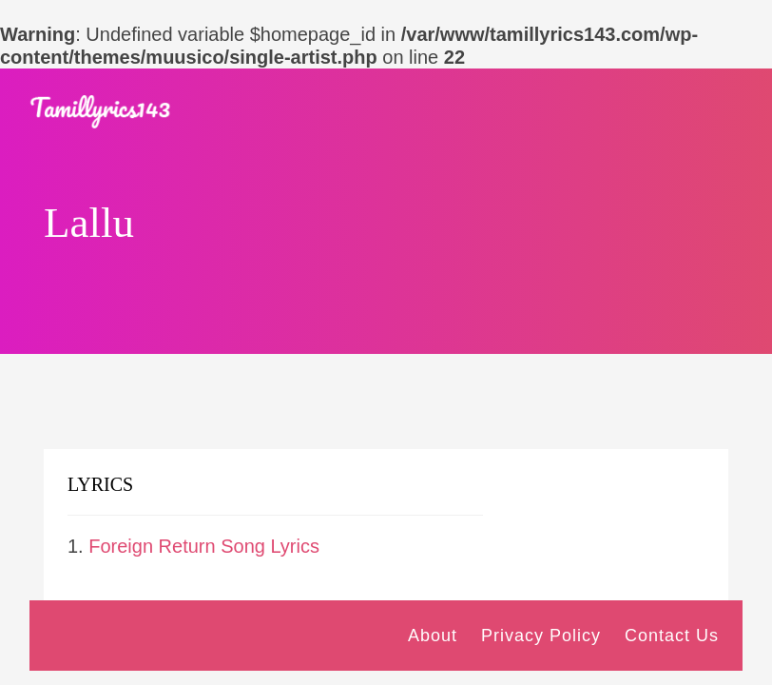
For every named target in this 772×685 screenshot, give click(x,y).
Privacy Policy (541, 635)
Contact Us (672, 635)
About (432, 635)
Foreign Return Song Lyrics (203, 546)
